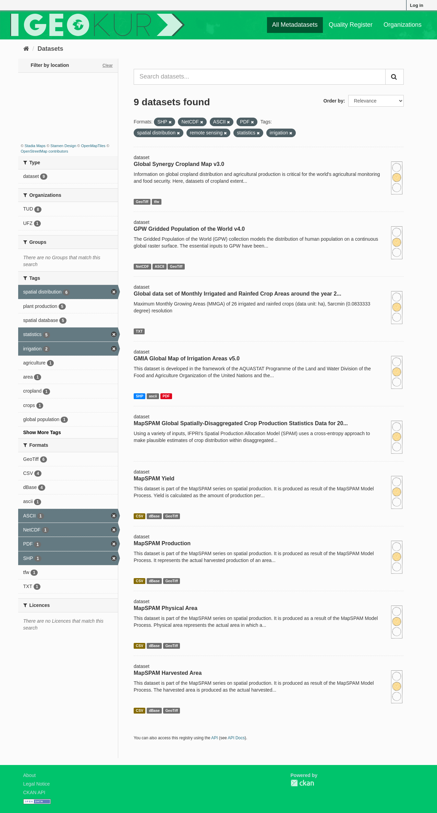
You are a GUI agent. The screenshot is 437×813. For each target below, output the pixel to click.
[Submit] (394, 77)
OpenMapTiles (93, 146)
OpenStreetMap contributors (44, 151)
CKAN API (34, 792)
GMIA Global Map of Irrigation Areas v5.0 (187, 358)
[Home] (26, 48)
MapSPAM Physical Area (165, 608)
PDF (166, 396)
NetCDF (142, 266)
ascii (153, 396)
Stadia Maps (35, 146)
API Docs (236, 738)
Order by (333, 101)
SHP (139, 396)
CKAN (302, 783)
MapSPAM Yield (154, 478)
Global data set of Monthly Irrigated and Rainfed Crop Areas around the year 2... (237, 294)
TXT (139, 331)
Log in (416, 5)
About (29, 775)
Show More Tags (42, 432)
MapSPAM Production (162, 543)
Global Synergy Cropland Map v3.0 (179, 164)
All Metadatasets (295, 24)
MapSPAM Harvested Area (168, 673)
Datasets (50, 48)
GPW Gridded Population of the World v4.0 (189, 229)
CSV (139, 516)
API (214, 738)
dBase (154, 516)
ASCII (159, 266)
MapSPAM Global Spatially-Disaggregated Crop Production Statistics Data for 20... (241, 423)
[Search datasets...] (260, 77)
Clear (107, 65)
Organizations (403, 24)
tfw (156, 202)
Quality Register (351, 24)
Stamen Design (63, 146)
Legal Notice (36, 784)
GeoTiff (142, 202)
